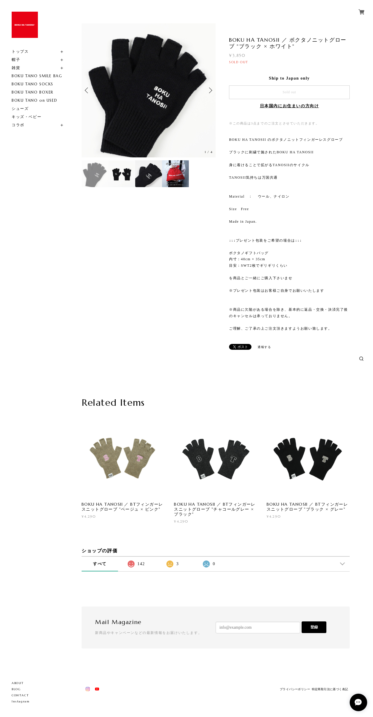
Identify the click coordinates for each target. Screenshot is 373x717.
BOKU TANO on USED (34, 100)
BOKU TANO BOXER (32, 92)
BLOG (16, 689)
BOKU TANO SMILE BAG (37, 76)
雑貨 (16, 68)
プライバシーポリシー (295, 689)
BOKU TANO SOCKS (32, 84)
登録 (314, 627)
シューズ (20, 108)
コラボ (18, 125)
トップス (20, 51)
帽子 (16, 59)
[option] (149, 90)
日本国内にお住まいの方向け (289, 106)
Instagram (20, 701)
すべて (100, 564)
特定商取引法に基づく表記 (330, 689)
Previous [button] (87, 90)
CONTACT (20, 695)
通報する (264, 347)
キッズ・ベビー (26, 117)
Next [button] (210, 90)
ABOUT (18, 683)
